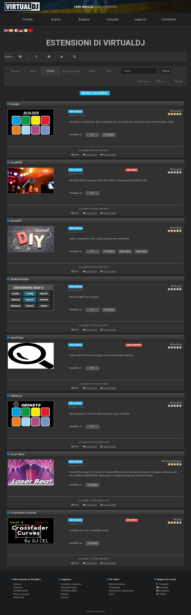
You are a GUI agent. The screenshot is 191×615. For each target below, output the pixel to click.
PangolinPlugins (173, 461)
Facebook (162, 584)
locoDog (177, 110)
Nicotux (178, 286)
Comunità (112, 19)
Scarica (55, 19)
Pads (92, 71)
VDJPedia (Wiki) (69, 590)
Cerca (165, 70)
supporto (140, 19)
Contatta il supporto (71, 584)
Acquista (84, 19)
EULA (111, 594)
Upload (178, 81)
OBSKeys (16, 395)
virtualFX (16, 220)
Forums (65, 597)
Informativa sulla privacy (121, 590)
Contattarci (114, 587)
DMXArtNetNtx (19, 279)
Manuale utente (69, 587)
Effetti (50, 71)
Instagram (162, 590)
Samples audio (71, 71)
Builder (15, 104)
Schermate (18, 597)
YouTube (162, 587)
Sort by (143, 81)
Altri (109, 71)
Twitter (161, 594)
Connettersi (169, 19)
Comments (91, 154)
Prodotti (27, 19)
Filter (161, 81)
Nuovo (16, 71)
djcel (179, 519)
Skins (33, 71)
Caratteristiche (20, 590)
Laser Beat (17, 454)
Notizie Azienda (117, 584)
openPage (17, 337)
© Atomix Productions (95, 611)
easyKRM (16, 162)
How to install (109, 154)
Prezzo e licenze (21, 594)
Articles (65, 594)
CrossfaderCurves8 (23, 512)
